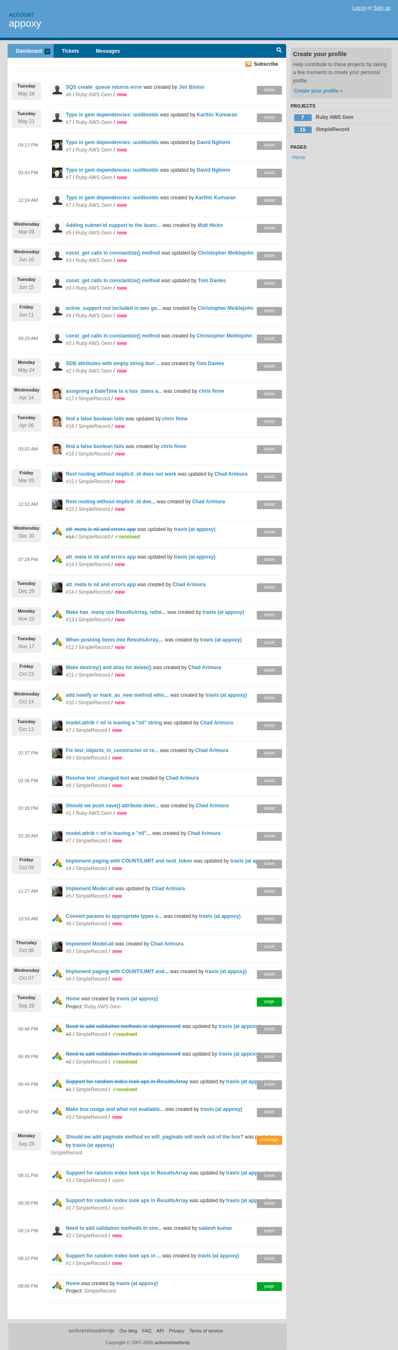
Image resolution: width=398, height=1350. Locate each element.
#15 (70, 481)
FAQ (146, 1330)
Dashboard (29, 51)
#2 (68, 371)
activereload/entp (91, 1330)
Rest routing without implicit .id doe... (110, 502)
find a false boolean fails (95, 419)
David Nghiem (213, 142)
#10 (70, 703)
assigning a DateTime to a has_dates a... (114, 391)
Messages (108, 51)
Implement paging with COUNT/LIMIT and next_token (129, 861)
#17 (70, 399)
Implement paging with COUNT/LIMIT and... (117, 971)
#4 (68, 316)
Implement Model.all (90, 888)
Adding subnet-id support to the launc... (113, 225)
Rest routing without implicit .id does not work (121, 474)
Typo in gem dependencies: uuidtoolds (112, 115)
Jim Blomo (191, 87)
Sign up (381, 8)
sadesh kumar (216, 1228)
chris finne (211, 391)
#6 (68, 924)
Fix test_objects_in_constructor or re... (112, 750)
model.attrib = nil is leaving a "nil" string (114, 723)
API (160, 1330)
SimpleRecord (94, 399)
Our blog (128, 1330)
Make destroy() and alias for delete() (109, 667)
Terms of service (206, 1330)
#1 (68, 813)
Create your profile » (318, 91)
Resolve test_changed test (97, 778)
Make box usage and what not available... (115, 1109)
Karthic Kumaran (217, 115)
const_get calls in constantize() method (113, 253)
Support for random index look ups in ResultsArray (127, 1173)
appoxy (25, 23)
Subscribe (266, 64)
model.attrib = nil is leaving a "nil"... (108, 833)
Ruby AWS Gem (93, 95)
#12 (70, 647)
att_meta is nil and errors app (101, 557)
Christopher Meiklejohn (225, 253)
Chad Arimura (231, 474)
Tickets (70, 51)
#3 (68, 260)
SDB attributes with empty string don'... (113, 363)
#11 (70, 675)
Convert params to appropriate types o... (114, 916)
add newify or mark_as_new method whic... (117, 695)
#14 (70, 564)
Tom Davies (211, 280)
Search (279, 51)
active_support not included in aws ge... (113, 308)
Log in (359, 8)
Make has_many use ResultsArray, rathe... (116, 612)
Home (73, 999)
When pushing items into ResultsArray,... (114, 640)
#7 (68, 122)
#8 (68, 95)
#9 (68, 758)
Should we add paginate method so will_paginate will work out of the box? (154, 1137)
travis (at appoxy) (194, 529)
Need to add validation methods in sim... (114, 1228)
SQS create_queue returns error (104, 87)
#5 (68, 233)
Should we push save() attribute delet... (112, 806)
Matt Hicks (210, 225)
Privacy (176, 1330)
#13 (70, 620)
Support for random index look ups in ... (113, 1256)
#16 (70, 426)
